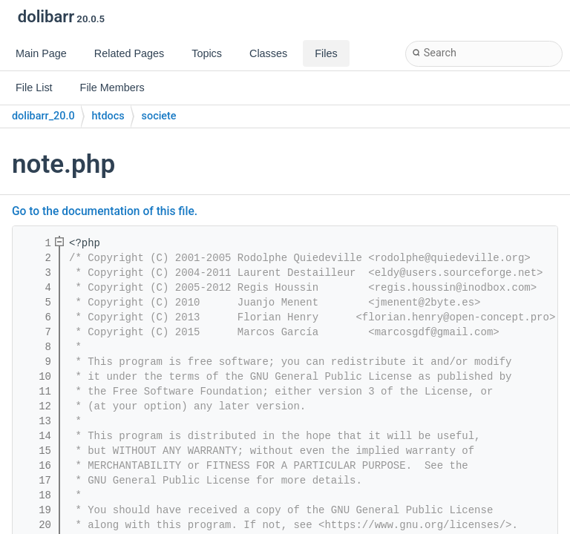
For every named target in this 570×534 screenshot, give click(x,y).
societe (159, 116)
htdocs (108, 116)
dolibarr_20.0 (43, 116)
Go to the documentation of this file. (104, 211)
